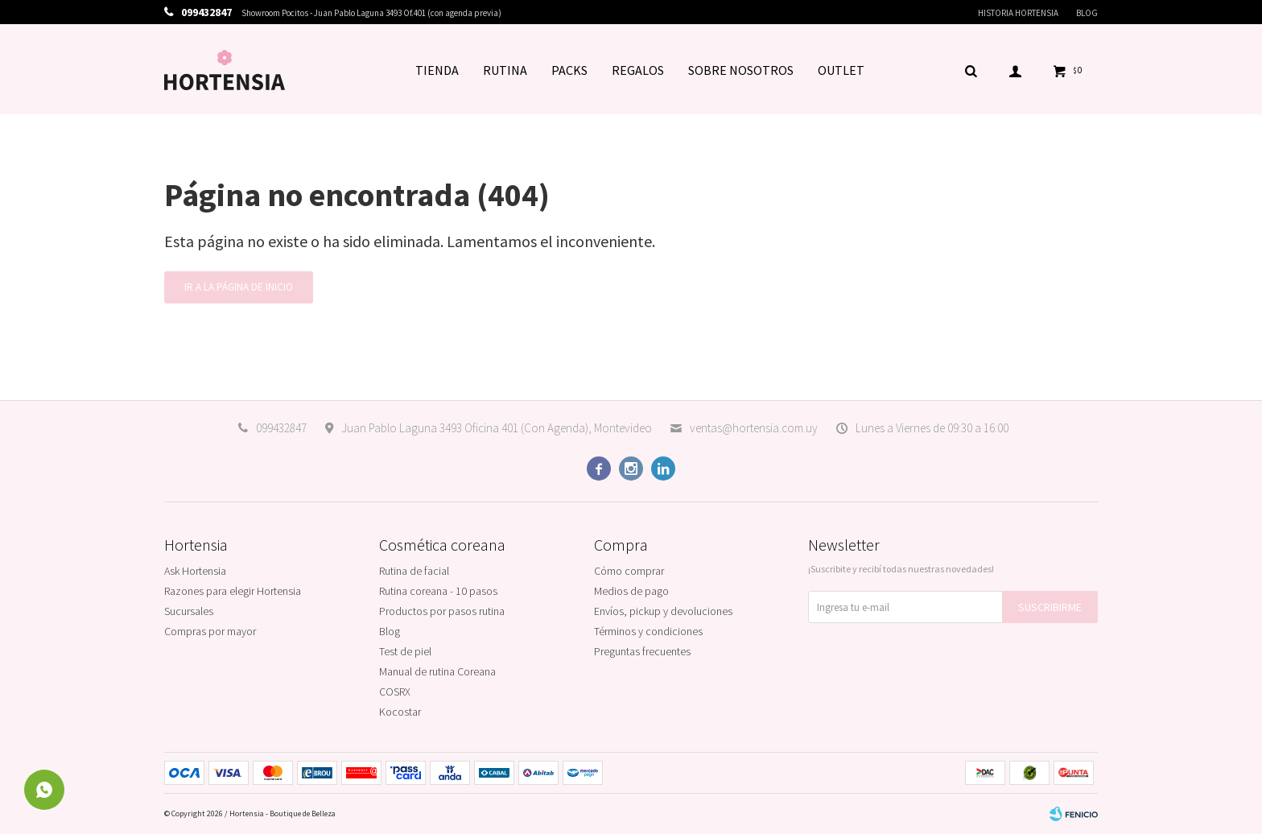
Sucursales (188, 611)
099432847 (281, 428)
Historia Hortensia (1018, 13)
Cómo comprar (629, 571)
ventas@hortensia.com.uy (754, 428)
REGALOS (638, 70)
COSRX (394, 691)
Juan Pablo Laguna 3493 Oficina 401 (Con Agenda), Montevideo (496, 428)
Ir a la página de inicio (238, 287)
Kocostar (400, 711)
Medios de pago (631, 591)
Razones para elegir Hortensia (232, 591)
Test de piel (405, 651)
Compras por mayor (210, 631)
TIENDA (437, 70)
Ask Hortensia (195, 571)
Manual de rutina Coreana (437, 671)
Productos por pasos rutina (442, 611)
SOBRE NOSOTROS (741, 70)
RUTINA (505, 70)
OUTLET (841, 70)
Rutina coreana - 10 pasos (438, 591)
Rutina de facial (414, 571)
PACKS (569, 70)
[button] (971, 70)
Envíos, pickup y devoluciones (663, 611)
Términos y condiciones (648, 631)
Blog (1087, 13)
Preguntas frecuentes (642, 651)
